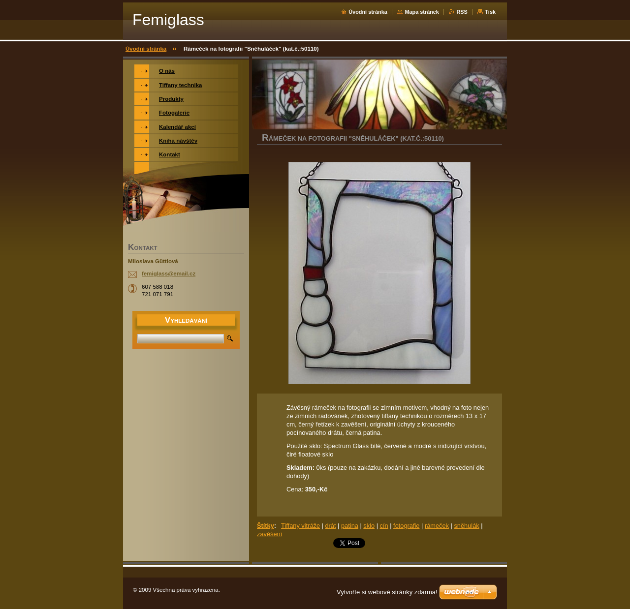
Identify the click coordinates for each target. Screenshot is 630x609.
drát (330, 525)
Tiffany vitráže (300, 525)
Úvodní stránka (367, 12)
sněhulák (466, 525)
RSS (461, 12)
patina (349, 525)
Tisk (490, 12)
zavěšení (269, 534)
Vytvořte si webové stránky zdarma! (387, 592)
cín (384, 525)
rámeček (437, 525)
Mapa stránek (422, 12)
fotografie (406, 525)
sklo (369, 525)
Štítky (265, 525)
